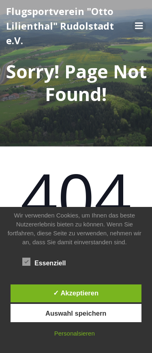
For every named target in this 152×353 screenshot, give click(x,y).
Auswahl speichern (75, 313)
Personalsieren (74, 333)
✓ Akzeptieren (75, 293)
